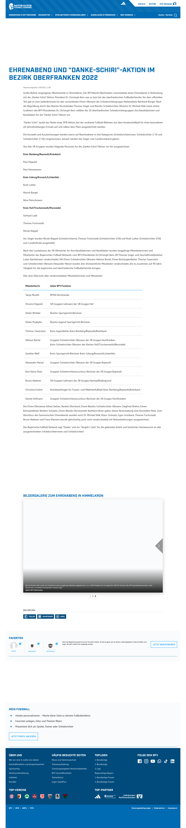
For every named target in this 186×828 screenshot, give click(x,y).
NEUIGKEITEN (45, 15)
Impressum (172, 808)
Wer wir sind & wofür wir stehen (24, 759)
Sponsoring (14, 768)
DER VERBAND (128, 15)
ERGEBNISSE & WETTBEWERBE (22, 15)
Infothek (152, 4)
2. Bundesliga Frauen (104, 781)
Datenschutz (159, 808)
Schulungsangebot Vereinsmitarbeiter (69, 768)
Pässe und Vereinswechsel (64, 759)
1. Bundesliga (101, 759)
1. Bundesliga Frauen (104, 777)
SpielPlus (141, 4)
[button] (29, 616)
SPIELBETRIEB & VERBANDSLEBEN (72, 15)
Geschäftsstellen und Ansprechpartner (26, 764)
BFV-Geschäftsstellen (61, 773)
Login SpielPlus (59, 781)
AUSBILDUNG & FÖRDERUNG (104, 15)
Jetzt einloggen (166, 4)
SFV (10, 808)
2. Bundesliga (101, 764)
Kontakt (12, 781)
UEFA (24, 808)
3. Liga (98, 768)
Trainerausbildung (60, 764)
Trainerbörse (57, 777)
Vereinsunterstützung (19, 773)
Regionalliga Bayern (104, 773)
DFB (17, 808)
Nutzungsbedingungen (141, 808)
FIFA (32, 808)
